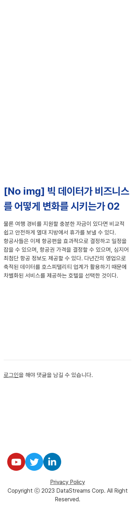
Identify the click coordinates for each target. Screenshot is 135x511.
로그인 (11, 375)
